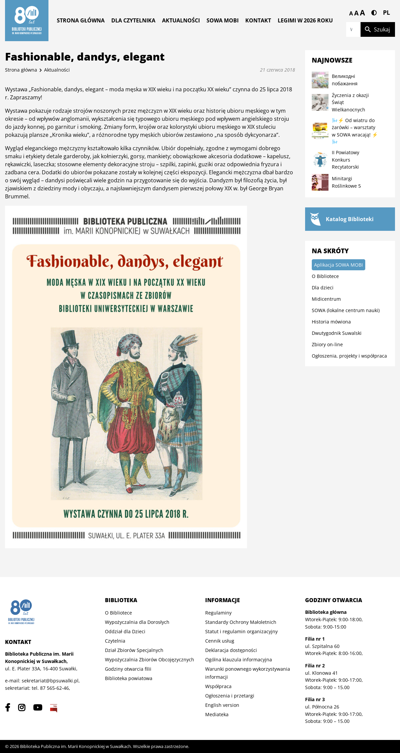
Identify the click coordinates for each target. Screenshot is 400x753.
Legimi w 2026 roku (305, 20)
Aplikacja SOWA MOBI (338, 265)
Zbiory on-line (327, 344)
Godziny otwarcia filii (128, 669)
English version (222, 705)
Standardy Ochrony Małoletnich (240, 622)
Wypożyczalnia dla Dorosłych (137, 622)
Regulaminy (218, 612)
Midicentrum (326, 299)
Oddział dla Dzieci (125, 631)
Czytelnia (115, 641)
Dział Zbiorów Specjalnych (134, 650)
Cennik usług (219, 641)
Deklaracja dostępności (231, 650)
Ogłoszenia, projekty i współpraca (349, 356)
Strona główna (81, 20)
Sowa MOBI (223, 20)
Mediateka (217, 714)
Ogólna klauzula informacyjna (238, 659)
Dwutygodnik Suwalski (337, 333)
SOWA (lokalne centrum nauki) (346, 310)
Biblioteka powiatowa (128, 678)
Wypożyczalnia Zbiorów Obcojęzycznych (149, 659)
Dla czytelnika (133, 20)
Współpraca (218, 686)
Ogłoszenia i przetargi (229, 695)
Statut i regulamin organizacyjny (241, 631)
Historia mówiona (331, 321)
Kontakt (258, 20)
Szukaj (377, 29)
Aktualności (181, 20)
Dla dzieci (323, 287)
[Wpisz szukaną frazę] (353, 29)
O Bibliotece (325, 276)
